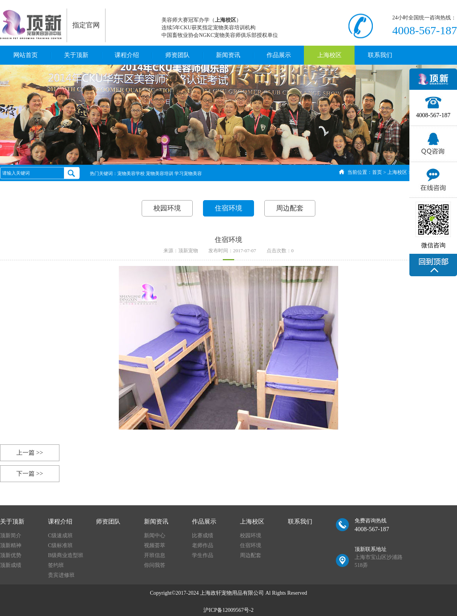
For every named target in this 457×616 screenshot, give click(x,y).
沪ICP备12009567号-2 (228, 610)
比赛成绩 (202, 535)
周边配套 (290, 208)
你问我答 (154, 565)
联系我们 (380, 55)
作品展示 (279, 55)
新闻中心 (154, 535)
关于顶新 (76, 55)
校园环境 (167, 208)
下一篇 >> (29, 473)
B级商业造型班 (65, 555)
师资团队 (177, 55)
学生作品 (202, 555)
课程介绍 (127, 55)
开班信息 (154, 555)
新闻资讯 (228, 55)
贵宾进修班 (61, 575)
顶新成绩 (10, 565)
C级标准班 (60, 545)
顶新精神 (10, 545)
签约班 (56, 565)
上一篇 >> (29, 452)
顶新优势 (10, 555)
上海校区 (329, 55)
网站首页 (25, 55)
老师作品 (202, 545)
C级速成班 (60, 535)
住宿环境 (228, 208)
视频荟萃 (154, 545)
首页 (377, 172)
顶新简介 (10, 535)
